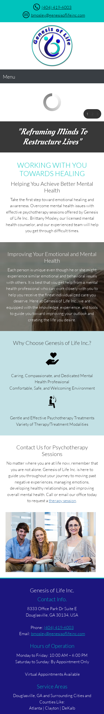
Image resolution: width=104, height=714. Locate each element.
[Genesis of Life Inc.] (52, 46)
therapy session (62, 500)
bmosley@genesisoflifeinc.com (58, 14)
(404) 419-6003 (57, 7)
